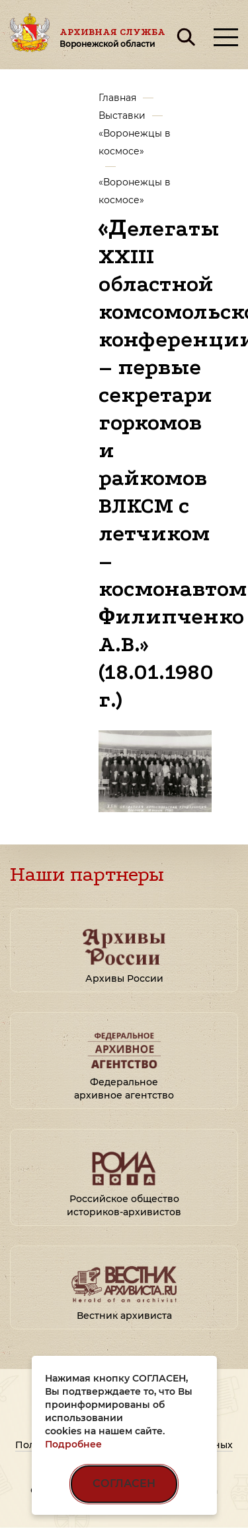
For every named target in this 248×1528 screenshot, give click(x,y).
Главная (117, 98)
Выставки (122, 115)
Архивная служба (112, 37)
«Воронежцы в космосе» (135, 142)
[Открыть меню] (226, 37)
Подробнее (73, 1444)
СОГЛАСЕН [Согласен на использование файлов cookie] (124, 1483)
